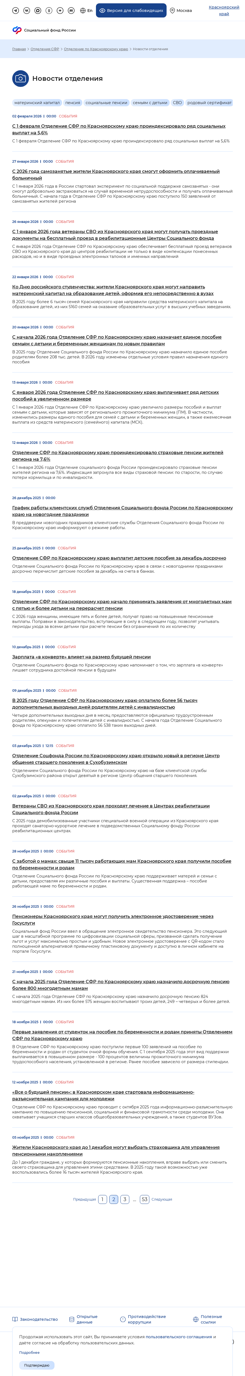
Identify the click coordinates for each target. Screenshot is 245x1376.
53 (144, 1199)
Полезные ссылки (211, 1319)
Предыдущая (84, 1199)
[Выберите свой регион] (181, 10)
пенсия (72, 102)
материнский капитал (37, 102)
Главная (19, 49)
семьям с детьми (150, 102)
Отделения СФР (45, 49)
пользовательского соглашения (179, 1336)
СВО (177, 102)
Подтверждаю (37, 1365)
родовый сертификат (209, 102)
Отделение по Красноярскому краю (96, 49)
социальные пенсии (106, 102)
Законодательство (39, 1319)
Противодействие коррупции (147, 1319)
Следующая (162, 1199)
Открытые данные (87, 1319)
